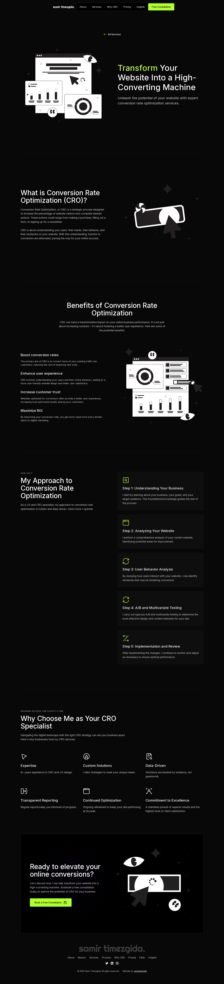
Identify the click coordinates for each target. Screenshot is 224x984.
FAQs (142, 957)
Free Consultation (161, 6)
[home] (63, 7)
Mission (82, 957)
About (83, 6)
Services (96, 6)
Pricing (127, 6)
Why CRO (112, 6)
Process (106, 957)
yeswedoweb (140, 971)
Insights (140, 6)
